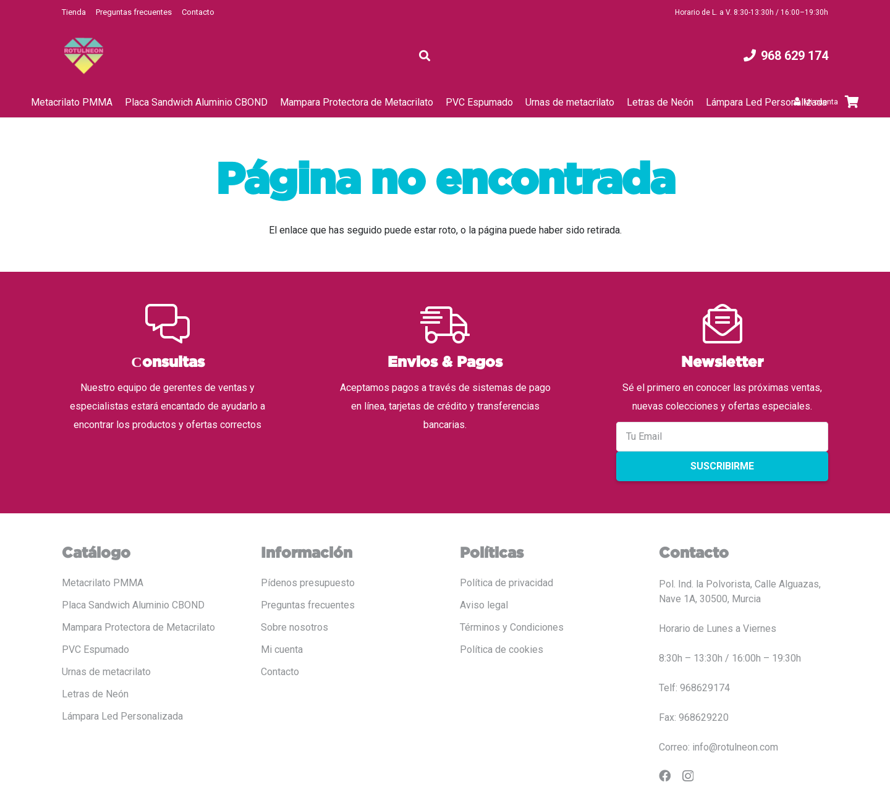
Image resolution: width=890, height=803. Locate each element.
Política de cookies (501, 649)
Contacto (198, 12)
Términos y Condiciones (512, 627)
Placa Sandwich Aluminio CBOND (133, 605)
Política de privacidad (506, 583)
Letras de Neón (95, 694)
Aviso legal (484, 605)
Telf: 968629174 (694, 688)
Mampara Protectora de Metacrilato (138, 627)
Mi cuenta (282, 649)
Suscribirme (722, 466)
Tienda (74, 12)
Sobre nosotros (294, 627)
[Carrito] (851, 101)
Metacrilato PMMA (102, 583)
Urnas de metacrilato (106, 672)
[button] (424, 55)
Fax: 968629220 (694, 717)
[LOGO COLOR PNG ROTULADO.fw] (84, 56)
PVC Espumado (95, 649)
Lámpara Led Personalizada (122, 716)
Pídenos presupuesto (308, 583)
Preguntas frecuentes (134, 12)
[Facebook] (665, 775)
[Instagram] (687, 776)
